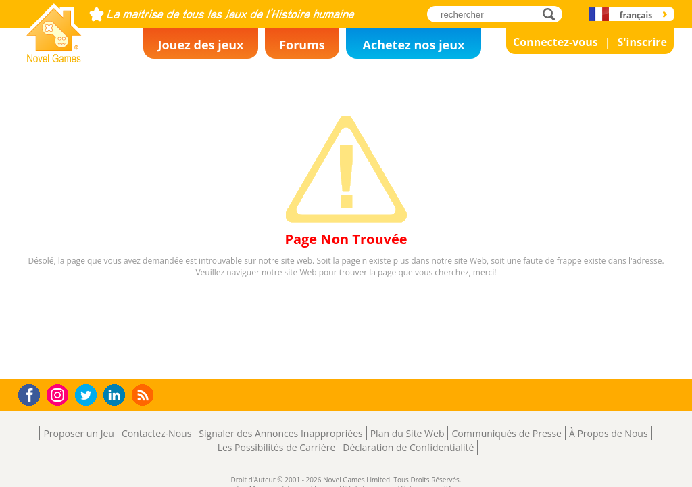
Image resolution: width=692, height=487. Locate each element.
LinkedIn (116, 395)
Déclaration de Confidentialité (408, 447)
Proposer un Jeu (78, 433)
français (636, 15)
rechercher (552, 14)
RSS (144, 394)
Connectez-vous (555, 41)
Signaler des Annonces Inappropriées (280, 433)
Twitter (88, 396)
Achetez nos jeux (413, 45)
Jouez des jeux (200, 45)
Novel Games (52, 58)
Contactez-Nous (156, 433)
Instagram (59, 394)
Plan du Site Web (407, 433)
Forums (302, 45)
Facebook (33, 393)
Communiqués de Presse (506, 433)
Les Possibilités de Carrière (277, 447)
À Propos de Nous (608, 433)
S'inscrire (642, 41)
